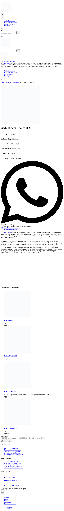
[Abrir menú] (1, 48)
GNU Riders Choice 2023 (8, 61)
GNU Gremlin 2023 (11, 320)
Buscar (3, 30)
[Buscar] (18, 32)
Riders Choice (7, 63)
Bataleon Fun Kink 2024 (10, 475)
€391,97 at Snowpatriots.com (9, 229)
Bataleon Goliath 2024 (10, 477)
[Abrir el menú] (2, 14)
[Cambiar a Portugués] (8, 508)
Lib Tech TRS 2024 (9, 483)
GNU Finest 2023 (10, 428)
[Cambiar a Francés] (8, 507)
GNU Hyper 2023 (10, 356)
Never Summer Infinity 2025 (11, 485)
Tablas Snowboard (6, 82)
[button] (32, 79)
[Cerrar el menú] (2, 17)
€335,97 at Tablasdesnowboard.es (10, 228)
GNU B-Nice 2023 (10, 391)
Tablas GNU (15, 82)
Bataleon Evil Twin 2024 (10, 480)
